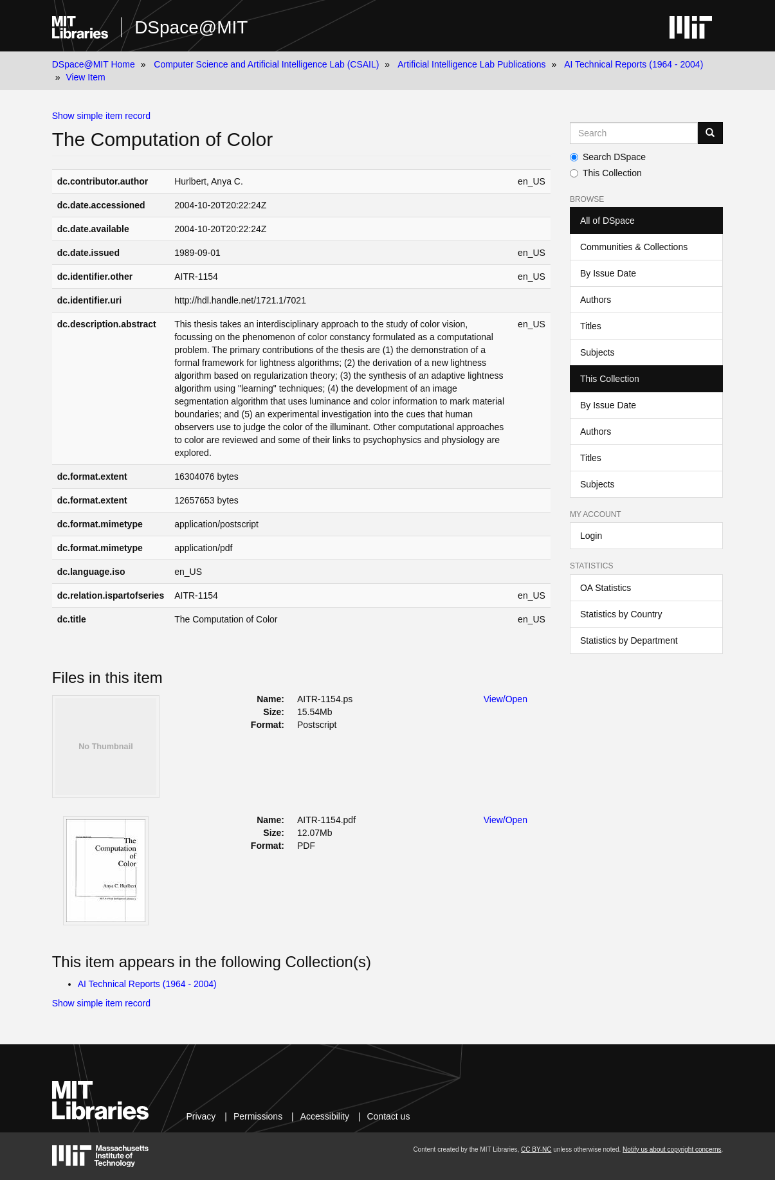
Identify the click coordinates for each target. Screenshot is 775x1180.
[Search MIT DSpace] (634, 133)
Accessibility (324, 1116)
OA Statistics (605, 588)
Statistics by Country (621, 614)
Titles (590, 326)
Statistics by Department (629, 640)
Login (591, 536)
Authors (595, 300)
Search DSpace (608, 157)
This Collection (606, 173)
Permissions (257, 1116)
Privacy (200, 1116)
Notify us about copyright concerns (672, 1149)
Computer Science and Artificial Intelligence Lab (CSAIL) (266, 64)
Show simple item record (101, 116)
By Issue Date (608, 273)
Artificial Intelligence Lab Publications (471, 64)
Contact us (388, 1116)
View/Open (505, 699)
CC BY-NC (536, 1149)
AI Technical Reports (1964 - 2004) (633, 64)
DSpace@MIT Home (93, 64)
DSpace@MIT (191, 27)
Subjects (597, 352)
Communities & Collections (634, 247)
